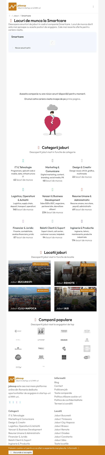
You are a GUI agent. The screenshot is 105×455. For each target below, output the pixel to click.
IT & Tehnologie (23, 167)
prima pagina (73, 98)
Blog (56, 382)
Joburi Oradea (61, 433)
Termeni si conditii (63, 403)
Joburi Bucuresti (62, 415)
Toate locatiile (61, 443)
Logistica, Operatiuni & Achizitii (23, 197)
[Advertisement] (52, 71)
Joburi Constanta (63, 436)
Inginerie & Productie (82, 227)
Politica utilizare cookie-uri (67, 396)
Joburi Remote (61, 429)
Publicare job (61, 389)
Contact (58, 385)
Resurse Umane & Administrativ (82, 197)
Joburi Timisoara (63, 419)
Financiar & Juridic (23, 227)
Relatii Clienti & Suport (52, 227)
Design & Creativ (82, 167)
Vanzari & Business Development (52, 197)
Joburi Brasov (61, 425)
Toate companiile (63, 393)
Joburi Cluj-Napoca (64, 422)
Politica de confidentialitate (68, 400)
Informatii (73, 448)
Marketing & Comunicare (52, 169)
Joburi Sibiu (60, 440)
